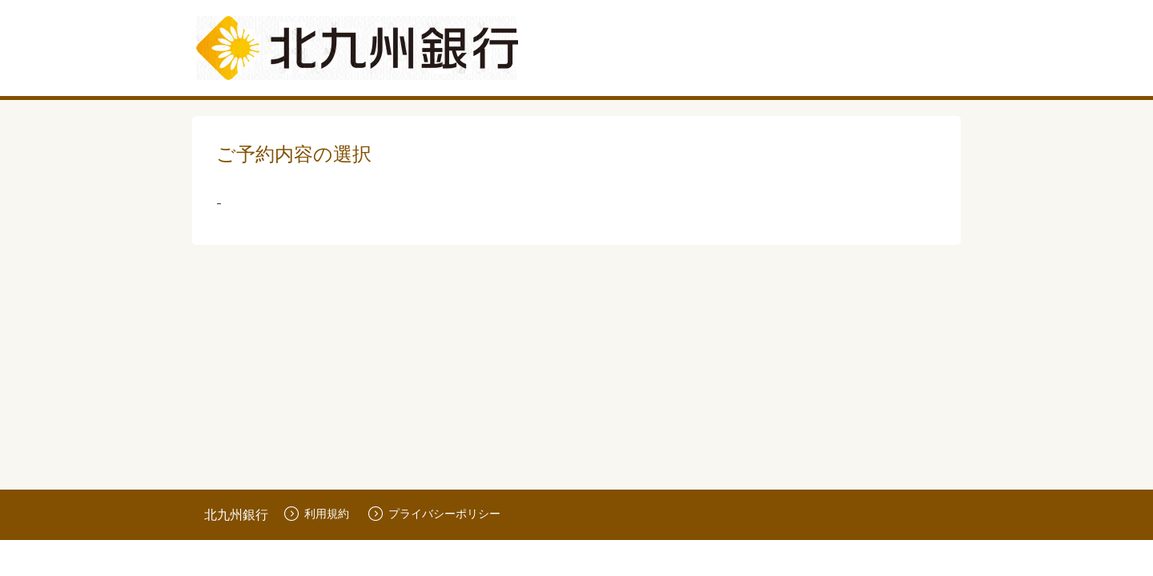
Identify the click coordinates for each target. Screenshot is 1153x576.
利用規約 (316, 513)
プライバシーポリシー (434, 513)
